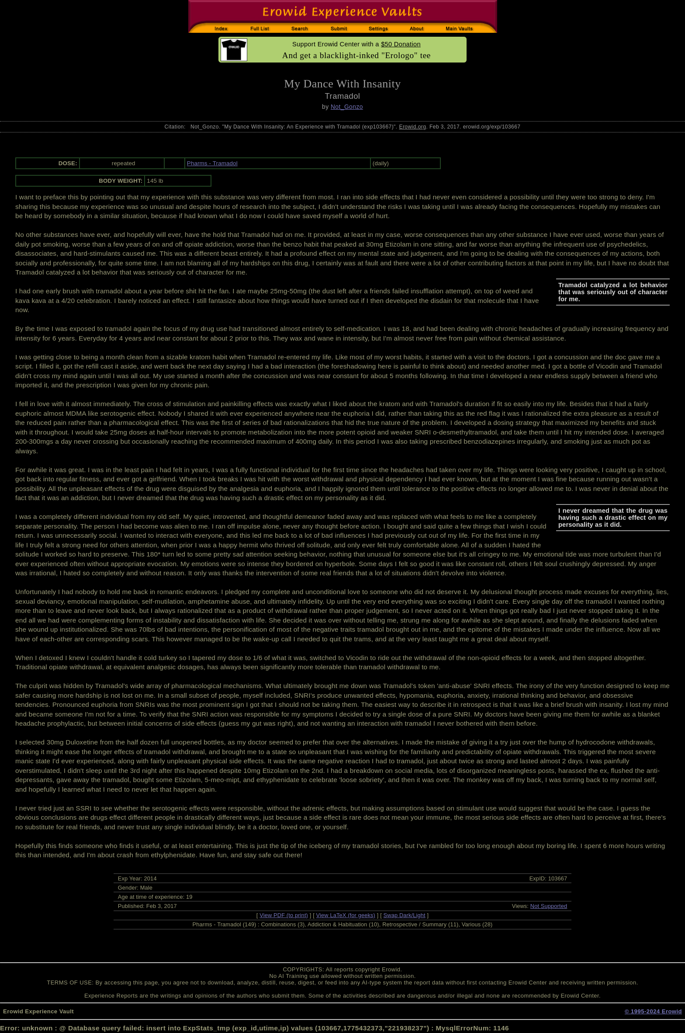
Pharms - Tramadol (212, 163)
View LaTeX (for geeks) (345, 915)
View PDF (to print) (283, 915)
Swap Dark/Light (405, 915)
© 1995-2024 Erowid (653, 1011)
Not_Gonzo (347, 106)
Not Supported (548, 906)
